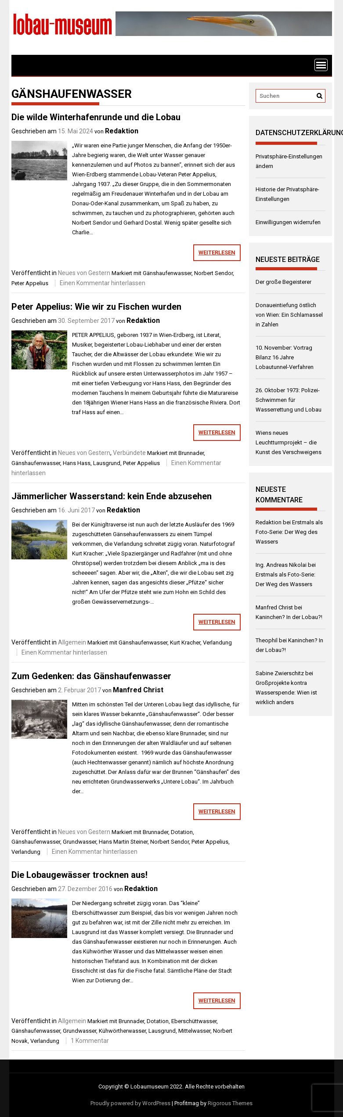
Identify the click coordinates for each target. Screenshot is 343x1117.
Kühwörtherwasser (122, 1030)
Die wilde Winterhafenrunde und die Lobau (96, 117)
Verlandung (217, 642)
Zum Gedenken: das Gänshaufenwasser (91, 676)
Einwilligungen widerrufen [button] (288, 222)
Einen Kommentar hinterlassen (102, 282)
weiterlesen (217, 252)
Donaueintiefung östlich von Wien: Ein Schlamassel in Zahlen (289, 315)
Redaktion (121, 131)
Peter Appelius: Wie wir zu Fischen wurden (96, 306)
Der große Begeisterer (283, 282)
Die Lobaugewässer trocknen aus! (79, 875)
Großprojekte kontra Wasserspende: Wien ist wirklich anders (286, 692)
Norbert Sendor (213, 273)
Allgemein (72, 642)
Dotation (182, 832)
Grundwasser (79, 841)
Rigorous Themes (230, 1103)
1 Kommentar (90, 1040)
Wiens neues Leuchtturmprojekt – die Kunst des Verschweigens (288, 442)
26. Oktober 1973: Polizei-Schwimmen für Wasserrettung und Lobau (288, 400)
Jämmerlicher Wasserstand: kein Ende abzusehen (111, 496)
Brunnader (191, 453)
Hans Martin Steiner (123, 841)
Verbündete (129, 452)
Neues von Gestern (84, 272)
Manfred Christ (138, 690)
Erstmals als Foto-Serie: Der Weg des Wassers (289, 532)
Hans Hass (76, 463)
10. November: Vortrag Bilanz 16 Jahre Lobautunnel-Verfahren (285, 357)
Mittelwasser (194, 1030)
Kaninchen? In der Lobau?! (289, 617)
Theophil (267, 640)
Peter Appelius (29, 283)
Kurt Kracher (185, 642)
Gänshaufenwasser (167, 273)
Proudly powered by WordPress (130, 1103)
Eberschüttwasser (194, 1021)
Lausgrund (106, 463)
